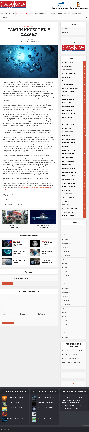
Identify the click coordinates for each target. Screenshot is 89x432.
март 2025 (65, 280)
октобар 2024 (66, 300)
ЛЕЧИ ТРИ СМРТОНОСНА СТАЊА (18, 244)
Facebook (65, 40)
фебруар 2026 (66, 235)
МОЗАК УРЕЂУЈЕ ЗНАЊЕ (47, 252)
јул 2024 (64, 312)
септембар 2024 (67, 304)
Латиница (65, 32)
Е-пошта (23, 314)
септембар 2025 (67, 255)
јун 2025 (64, 267)
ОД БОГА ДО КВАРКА (56, 13)
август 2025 (65, 259)
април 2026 (65, 227)
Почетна (4, 13)
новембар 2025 (66, 247)
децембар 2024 (66, 292)
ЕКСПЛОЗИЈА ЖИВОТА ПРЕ (70, 367)
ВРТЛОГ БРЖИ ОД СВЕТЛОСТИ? (19, 252)
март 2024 (65, 329)
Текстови (11, 13)
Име (4, 314)
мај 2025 (64, 272)
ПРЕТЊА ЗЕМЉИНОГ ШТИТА (71, 359)
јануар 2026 (65, 239)
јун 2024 (64, 316)
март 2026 (65, 231)
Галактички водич (41, 13)
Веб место (41, 314)
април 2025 (65, 276)
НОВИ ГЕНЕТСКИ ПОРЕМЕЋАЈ (47, 243)
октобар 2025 (66, 251)
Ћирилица (65, 29)
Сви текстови (7, 284)
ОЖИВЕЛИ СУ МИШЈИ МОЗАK (47, 261)
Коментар (5, 297)
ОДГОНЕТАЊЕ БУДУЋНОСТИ (74, 13)
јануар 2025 (65, 288)
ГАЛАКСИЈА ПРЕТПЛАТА (24, 13)
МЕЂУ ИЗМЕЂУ (29, 26)
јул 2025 (64, 263)
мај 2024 (64, 321)
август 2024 (65, 308)
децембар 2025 (66, 243)
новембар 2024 (66, 296)
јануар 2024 (65, 337)
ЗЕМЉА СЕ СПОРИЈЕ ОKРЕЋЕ (19, 261)
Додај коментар (32, 39)
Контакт (4, 18)
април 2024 (65, 325)
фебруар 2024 (66, 333)
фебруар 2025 (66, 284)
